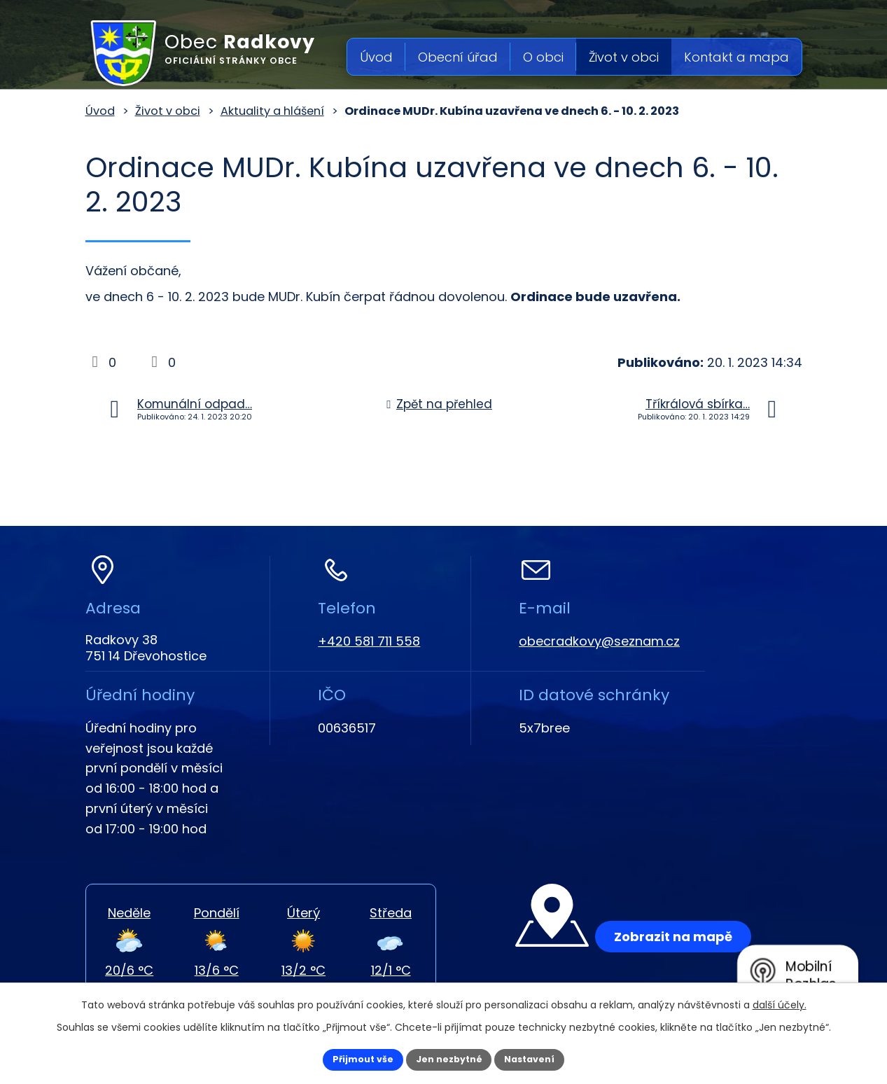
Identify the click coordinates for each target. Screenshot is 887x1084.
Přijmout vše (347, 1058)
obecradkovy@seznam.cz (599, 641)
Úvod (376, 57)
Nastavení (546, 1058)
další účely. (779, 1002)
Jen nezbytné (449, 1058)
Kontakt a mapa (736, 57)
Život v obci (624, 57)
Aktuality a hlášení (272, 111)
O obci (543, 57)
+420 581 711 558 (369, 641)
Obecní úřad (458, 57)
